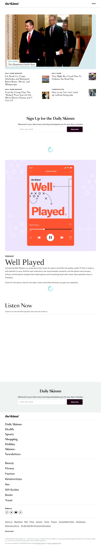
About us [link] (8, 522)
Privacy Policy (41, 543)
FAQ (26, 522)
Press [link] (32, 522)
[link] (12, 3)
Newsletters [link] (13, 454)
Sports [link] (9, 434)
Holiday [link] (10, 444)
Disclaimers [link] (81, 522)
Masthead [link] (18, 522)
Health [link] (9, 429)
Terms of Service (53, 543)
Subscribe (75, 129)
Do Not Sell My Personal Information (36, 526)
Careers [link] (39, 522)
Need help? (9, 531)
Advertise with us (12, 526)
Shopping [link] (11, 439)
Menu (94, 3)
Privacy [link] (54, 522)
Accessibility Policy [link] (66, 522)
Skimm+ (10, 449)
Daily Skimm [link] (13, 424)
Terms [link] (46, 522)
